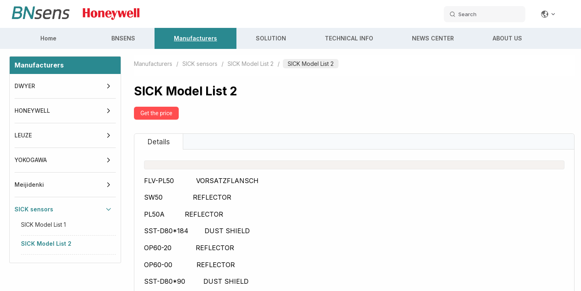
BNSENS (123, 38)
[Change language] (548, 14)
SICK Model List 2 (46, 243)
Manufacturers (195, 38)
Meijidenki (29, 184)
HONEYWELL (32, 110)
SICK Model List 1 (43, 224)
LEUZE (23, 135)
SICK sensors (34, 209)
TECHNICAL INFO (349, 38)
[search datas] (484, 14)
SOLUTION (271, 38)
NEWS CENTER (433, 38)
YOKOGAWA (31, 159)
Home (48, 38)
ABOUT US (507, 38)
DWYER (25, 85)
